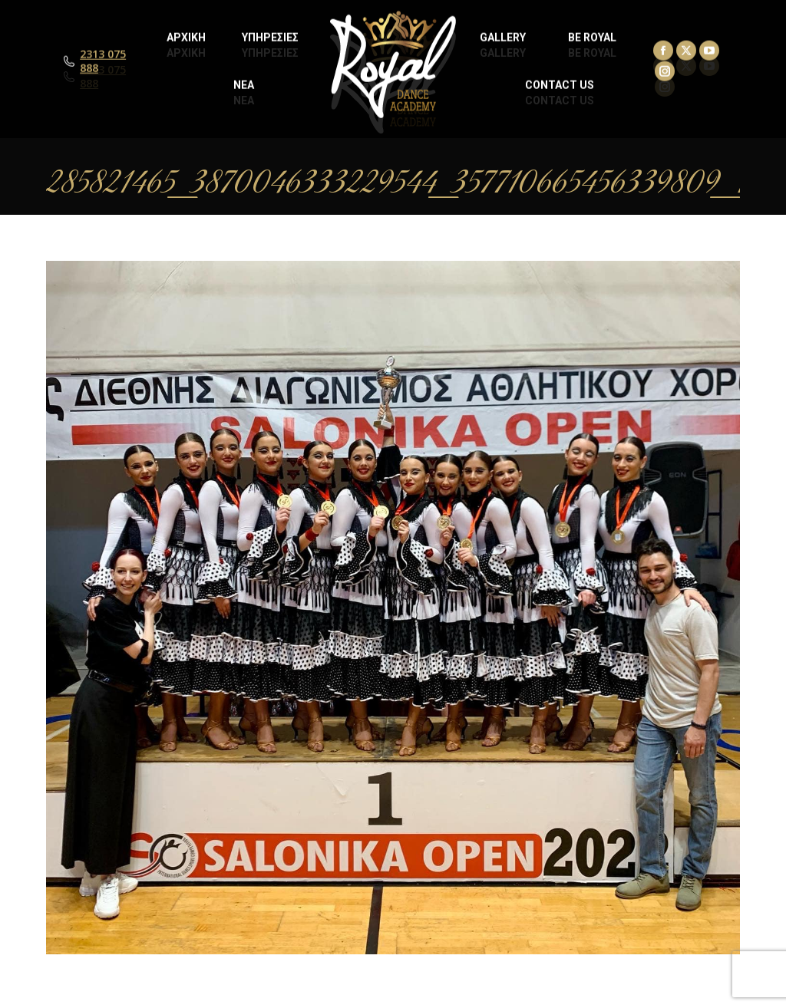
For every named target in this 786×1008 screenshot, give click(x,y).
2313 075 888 (103, 77)
